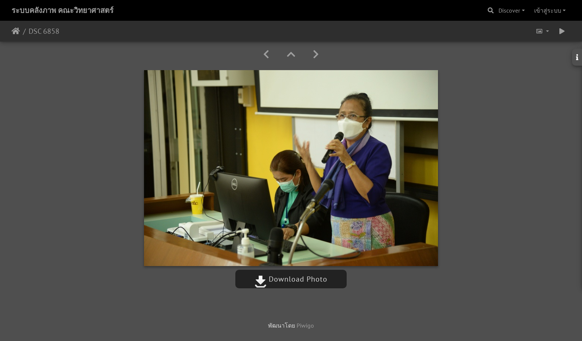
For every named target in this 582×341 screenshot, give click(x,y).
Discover (509, 10)
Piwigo (305, 325)
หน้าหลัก (16, 31)
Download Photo (291, 279)
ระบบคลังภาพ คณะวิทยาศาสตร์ (63, 10)
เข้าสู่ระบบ (547, 10)
